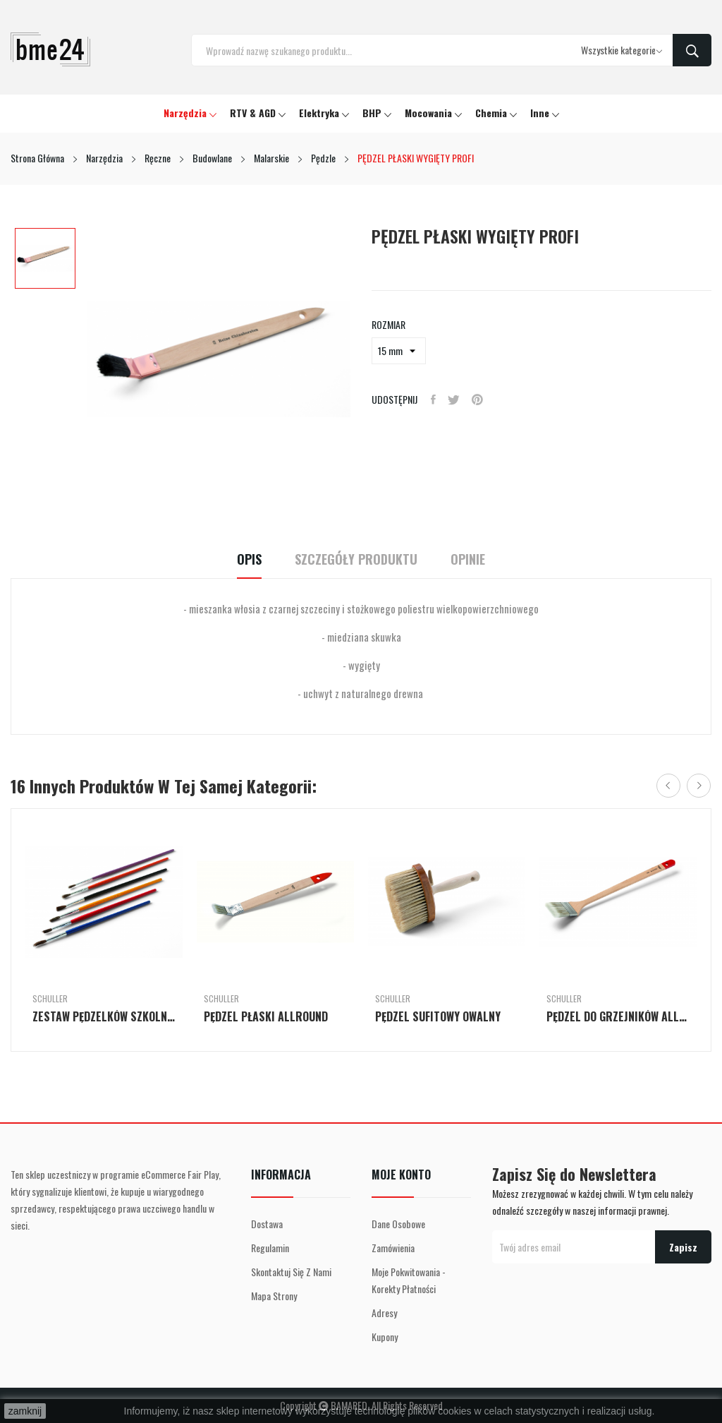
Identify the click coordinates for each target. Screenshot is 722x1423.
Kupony (385, 1336)
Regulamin (270, 1247)
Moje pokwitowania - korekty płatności (409, 1280)
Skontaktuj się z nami (291, 1271)
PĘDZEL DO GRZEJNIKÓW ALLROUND (618, 1016)
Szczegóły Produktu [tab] (356, 559)
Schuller (50, 999)
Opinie (480, 559)
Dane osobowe (398, 1223)
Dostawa (267, 1223)
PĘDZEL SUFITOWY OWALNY (438, 1016)
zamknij (25, 1411)
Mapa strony (274, 1295)
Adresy (384, 1312)
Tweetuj (456, 399)
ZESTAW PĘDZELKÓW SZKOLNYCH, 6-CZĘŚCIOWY (104, 1016)
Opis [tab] (237, 559)
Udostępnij (433, 399)
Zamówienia (393, 1247)
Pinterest (482, 399)
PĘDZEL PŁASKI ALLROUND (266, 1016)
